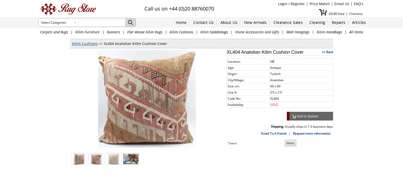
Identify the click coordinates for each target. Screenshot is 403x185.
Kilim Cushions (181, 32)
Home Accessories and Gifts (257, 32)
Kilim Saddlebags (214, 32)
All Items (356, 32)
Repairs (338, 22)
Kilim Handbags (329, 32)
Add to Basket (305, 116)
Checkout (356, 14)
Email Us (341, 3)
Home (181, 22)
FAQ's (358, 3)
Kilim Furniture (87, 32)
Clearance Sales (288, 22)
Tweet (232, 143)
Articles (359, 22)
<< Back (327, 52)
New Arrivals (255, 22)
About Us (229, 22)
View (341, 14)
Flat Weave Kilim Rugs (144, 32)
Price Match (319, 3)
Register (298, 3)
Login (282, 3)
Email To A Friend (273, 133)
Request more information (312, 133)
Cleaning (317, 22)
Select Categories (53, 22)
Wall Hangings (297, 32)
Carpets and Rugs (54, 32)
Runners (113, 32)
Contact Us (203, 22)
